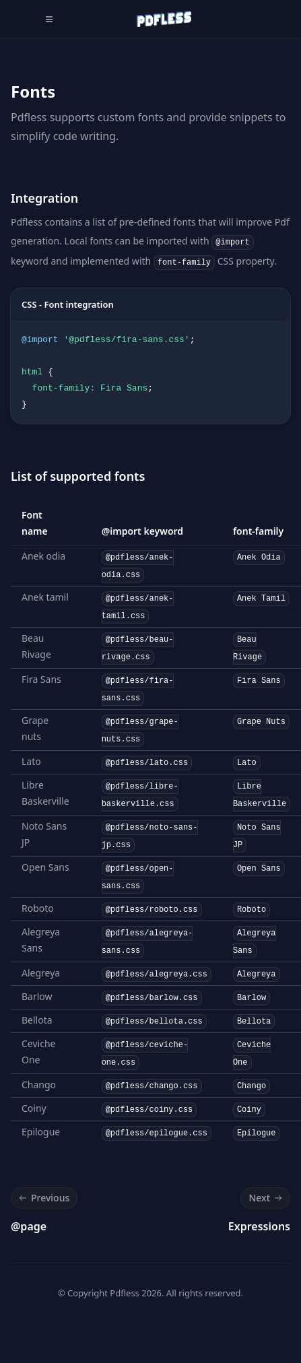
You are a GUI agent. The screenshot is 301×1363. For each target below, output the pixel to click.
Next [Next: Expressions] (266, 1198)
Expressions (259, 1226)
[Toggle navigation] (49, 19)
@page (28, 1226)
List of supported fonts (78, 476)
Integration (44, 198)
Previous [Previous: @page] (42, 1198)
